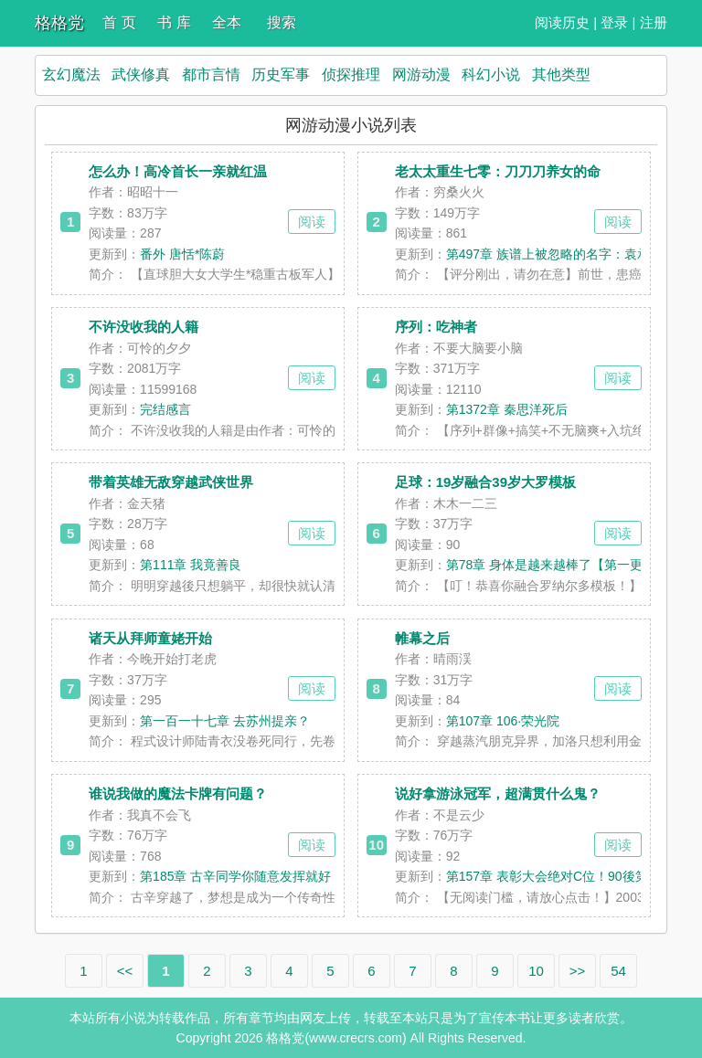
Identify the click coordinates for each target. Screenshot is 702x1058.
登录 (614, 22)
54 (618, 971)
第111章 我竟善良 (190, 564)
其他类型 (561, 74)
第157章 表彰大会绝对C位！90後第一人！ (566, 876)
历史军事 (280, 74)
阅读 (311, 221)
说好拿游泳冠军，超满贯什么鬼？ (498, 793)
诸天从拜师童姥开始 (150, 638)
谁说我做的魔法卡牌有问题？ (178, 793)
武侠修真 (141, 74)
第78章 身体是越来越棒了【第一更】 (550, 564)
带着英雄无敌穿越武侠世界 (171, 482)
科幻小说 (491, 74)
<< (125, 971)
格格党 (59, 23)
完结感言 (165, 409)
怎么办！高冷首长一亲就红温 (178, 171)
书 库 (173, 22)
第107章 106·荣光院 (503, 721)
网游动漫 (421, 74)
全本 (226, 22)
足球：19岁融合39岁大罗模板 (485, 482)
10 (536, 971)
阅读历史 (562, 22)
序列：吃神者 (436, 326)
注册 (653, 22)
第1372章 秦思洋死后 (507, 409)
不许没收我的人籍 (143, 326)
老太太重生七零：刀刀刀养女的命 (498, 171)
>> (577, 971)
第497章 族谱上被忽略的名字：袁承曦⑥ (560, 254)
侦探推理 (351, 74)
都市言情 (211, 74)
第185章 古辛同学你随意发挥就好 (235, 876)
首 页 (118, 22)
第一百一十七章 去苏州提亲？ (225, 721)
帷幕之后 (422, 638)
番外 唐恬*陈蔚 (182, 254)
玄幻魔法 (71, 74)
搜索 (281, 22)
